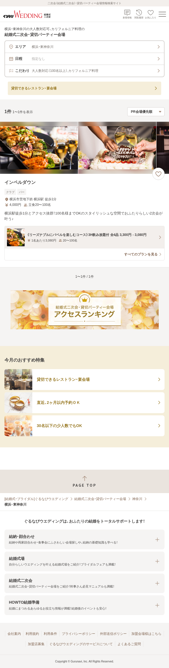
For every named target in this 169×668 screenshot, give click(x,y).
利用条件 (50, 634)
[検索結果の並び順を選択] (146, 111)
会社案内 (14, 634)
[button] (84, 539)
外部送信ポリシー (113, 634)
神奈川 (137, 499)
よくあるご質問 (129, 644)
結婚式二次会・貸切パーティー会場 (100, 499)
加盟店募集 (36, 644)
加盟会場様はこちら (146, 634)
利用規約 (32, 634)
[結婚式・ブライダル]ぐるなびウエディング (36, 499)
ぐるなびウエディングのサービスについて (81, 644)
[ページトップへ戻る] (84, 481)
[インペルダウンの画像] (84, 148)
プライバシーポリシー (78, 634)
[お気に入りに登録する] (158, 174)
